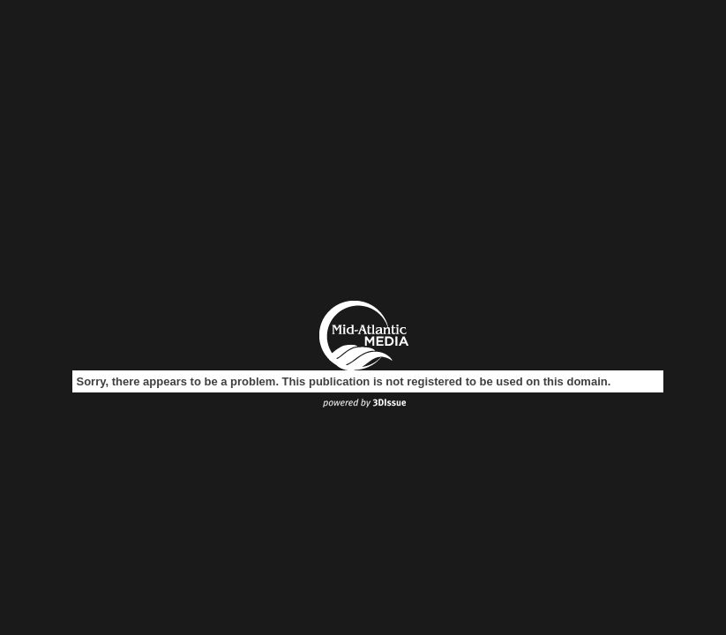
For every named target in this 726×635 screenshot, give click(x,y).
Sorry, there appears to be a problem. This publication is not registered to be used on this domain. (344, 381)
